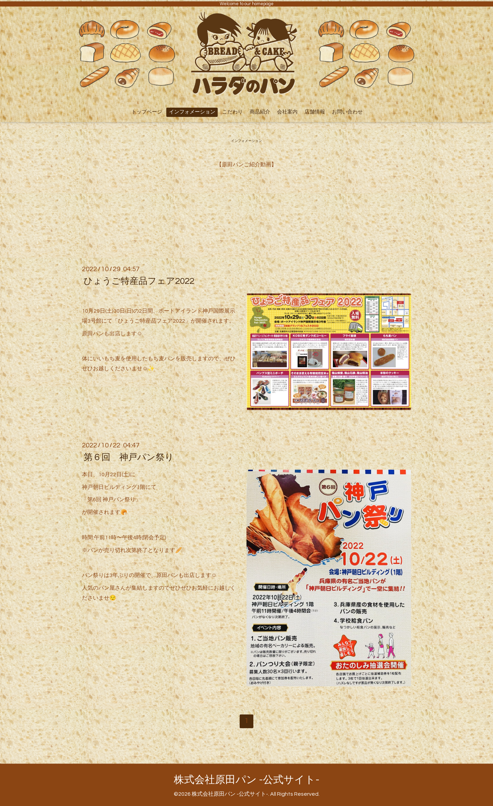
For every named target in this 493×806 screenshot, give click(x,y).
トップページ (146, 112)
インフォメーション (192, 112)
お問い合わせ (347, 112)
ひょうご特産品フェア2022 (139, 281)
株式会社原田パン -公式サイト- (247, 779)
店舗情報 (314, 112)
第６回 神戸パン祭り (129, 457)
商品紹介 (260, 112)
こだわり (232, 112)
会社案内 (287, 112)
